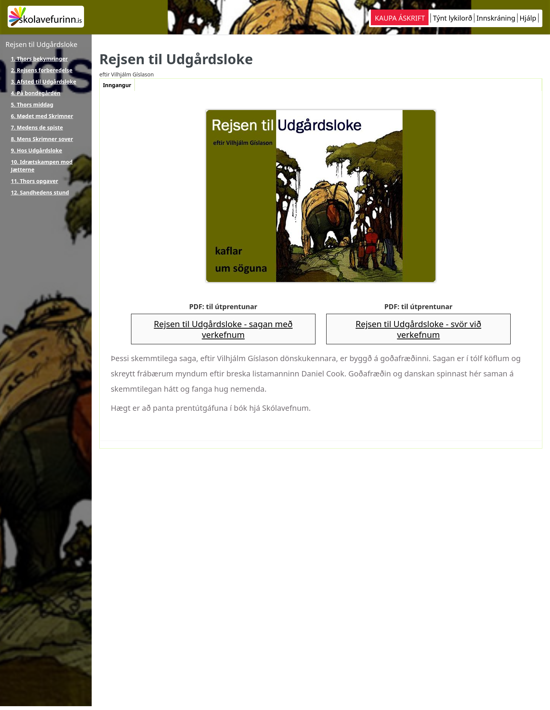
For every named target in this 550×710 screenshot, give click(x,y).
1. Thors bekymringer (39, 58)
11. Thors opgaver (34, 181)
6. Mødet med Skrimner (42, 116)
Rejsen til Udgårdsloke (41, 44)
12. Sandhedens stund (40, 192)
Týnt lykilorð (452, 18)
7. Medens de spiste (37, 127)
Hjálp (527, 18)
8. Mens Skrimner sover (42, 139)
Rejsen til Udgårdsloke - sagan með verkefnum (223, 329)
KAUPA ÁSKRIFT (400, 18)
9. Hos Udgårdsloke (36, 150)
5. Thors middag (32, 104)
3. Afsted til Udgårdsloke (43, 81)
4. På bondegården (35, 93)
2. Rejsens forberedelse (41, 70)
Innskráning (495, 18)
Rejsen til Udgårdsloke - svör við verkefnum (418, 329)
